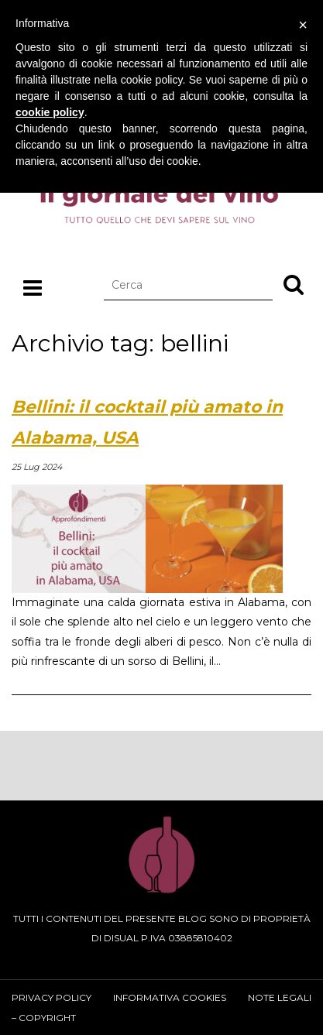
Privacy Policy (51, 997)
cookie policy (49, 112)
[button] (293, 284)
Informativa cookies (169, 997)
